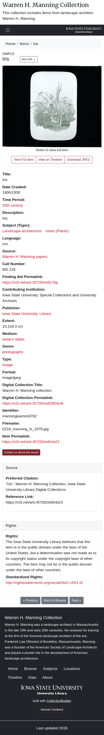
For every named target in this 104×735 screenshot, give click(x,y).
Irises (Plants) (57, 231)
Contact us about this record (21, 452)
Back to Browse (55, 600)
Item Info (29, 59)
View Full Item (23, 159)
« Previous (30, 600)
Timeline (15, 677)
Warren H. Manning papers (24, 257)
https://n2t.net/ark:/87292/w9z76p (30, 282)
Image (7, 365)
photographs (12, 352)
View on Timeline (50, 159)
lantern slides (13, 339)
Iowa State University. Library (26, 314)
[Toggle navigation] (7, 30)
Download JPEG (78, 159)
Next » (76, 600)
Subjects (50, 669)
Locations (72, 669)
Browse (30, 669)
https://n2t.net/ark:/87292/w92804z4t (32, 403)
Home (10, 44)
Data (32, 677)
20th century (12, 205)
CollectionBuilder (59, 701)
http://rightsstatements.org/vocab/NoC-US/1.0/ (44, 583)
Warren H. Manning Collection (45, 5)
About (47, 677)
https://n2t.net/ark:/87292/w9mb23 (30, 442)
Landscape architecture (21, 231)
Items (24, 44)
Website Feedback (52, 709)
